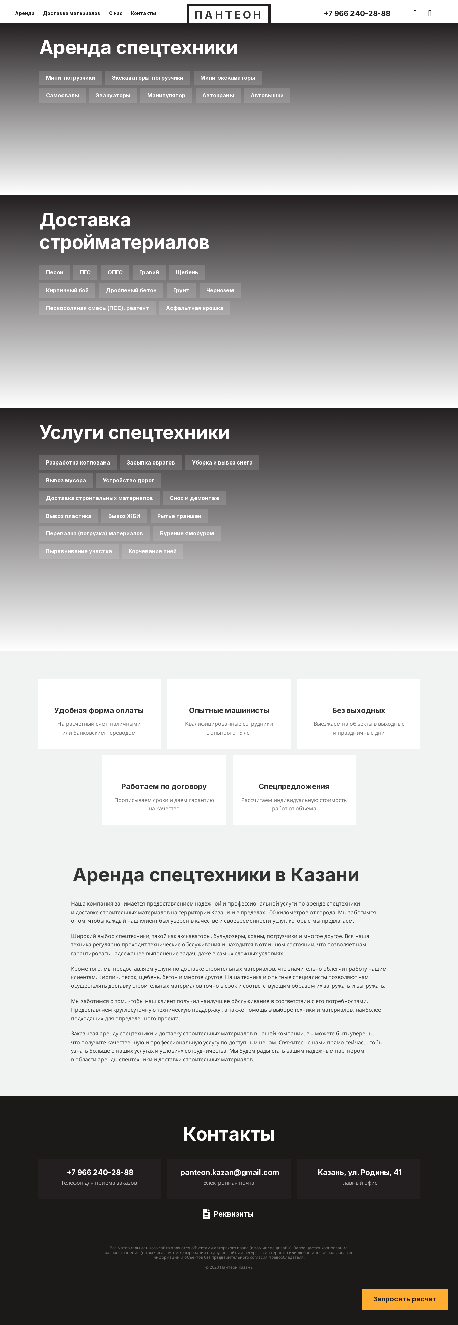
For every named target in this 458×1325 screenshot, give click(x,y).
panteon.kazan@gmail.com (230, 1172)
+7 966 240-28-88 (357, 13)
